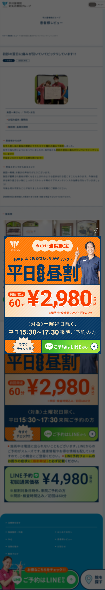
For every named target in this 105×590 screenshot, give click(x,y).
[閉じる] (96, 230)
